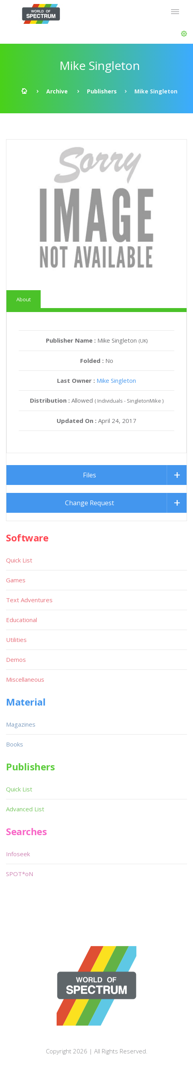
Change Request (89, 502)
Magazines (20, 724)
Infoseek (18, 854)
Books (14, 744)
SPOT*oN (19, 874)
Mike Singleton (116, 380)
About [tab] (23, 299)
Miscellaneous (25, 679)
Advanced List (25, 809)
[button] (184, 34)
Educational (21, 620)
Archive (57, 91)
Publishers (102, 91)
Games (16, 580)
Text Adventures (29, 600)
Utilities (16, 640)
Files (89, 475)
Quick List (19, 560)
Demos (16, 659)
